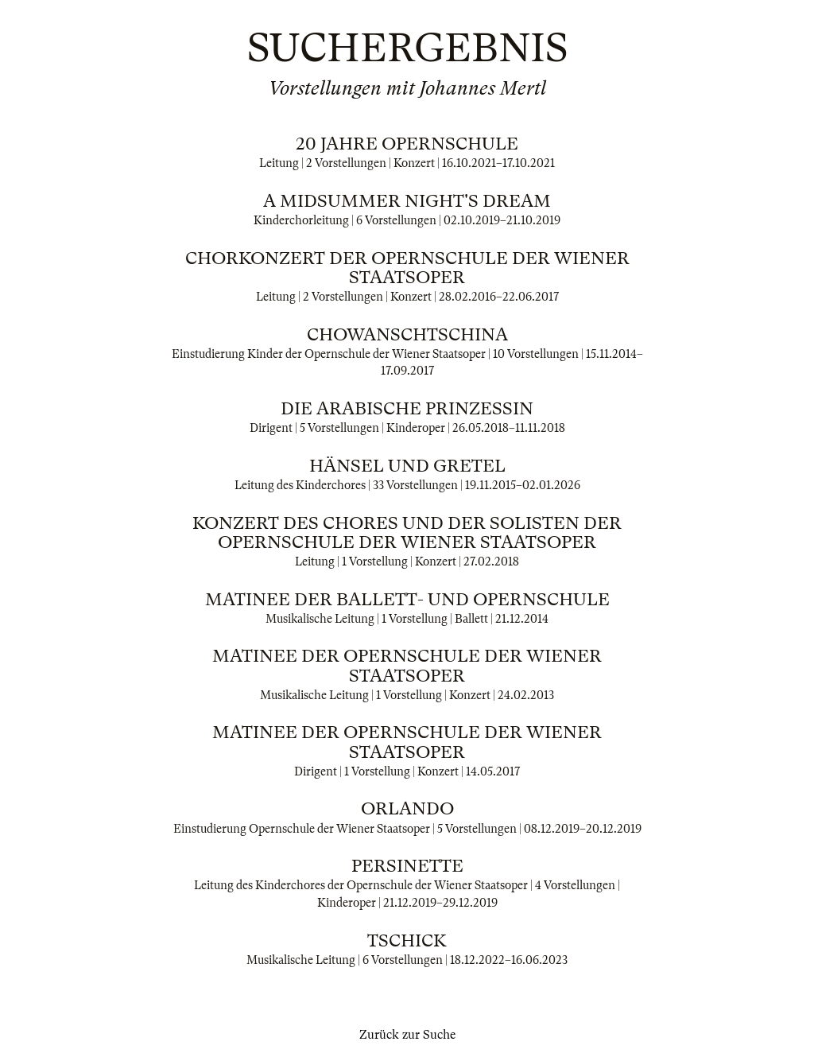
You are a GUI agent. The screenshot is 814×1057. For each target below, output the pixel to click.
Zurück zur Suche (407, 1035)
